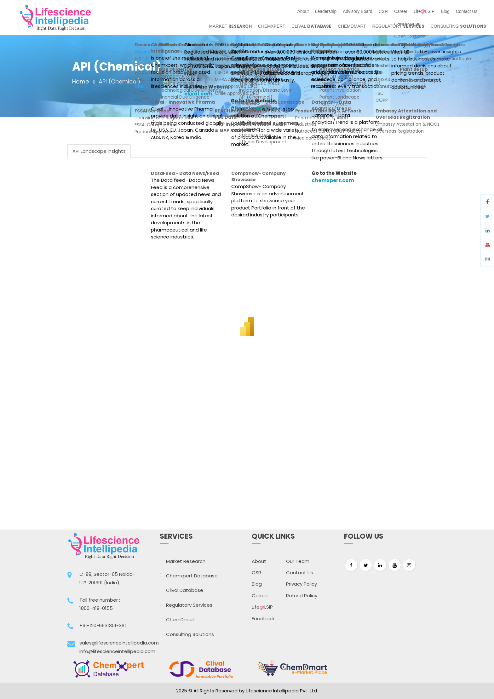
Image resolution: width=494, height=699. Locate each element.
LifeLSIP (424, 11)
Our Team (297, 561)
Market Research (185, 561)
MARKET (230, 26)
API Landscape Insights (99, 151)
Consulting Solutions (190, 634)
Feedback (263, 618)
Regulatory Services (189, 605)
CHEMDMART (352, 26)
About (303, 11)
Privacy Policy (301, 584)
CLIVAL (311, 26)
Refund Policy (301, 595)
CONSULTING (458, 26)
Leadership (325, 11)
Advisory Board (357, 11)
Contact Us (466, 11)
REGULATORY (398, 26)
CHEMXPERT (271, 26)
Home (80, 81)
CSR (383, 11)
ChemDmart (180, 619)
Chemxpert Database (192, 575)
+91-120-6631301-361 (102, 625)
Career (400, 11)
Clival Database (184, 590)
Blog (445, 11)
